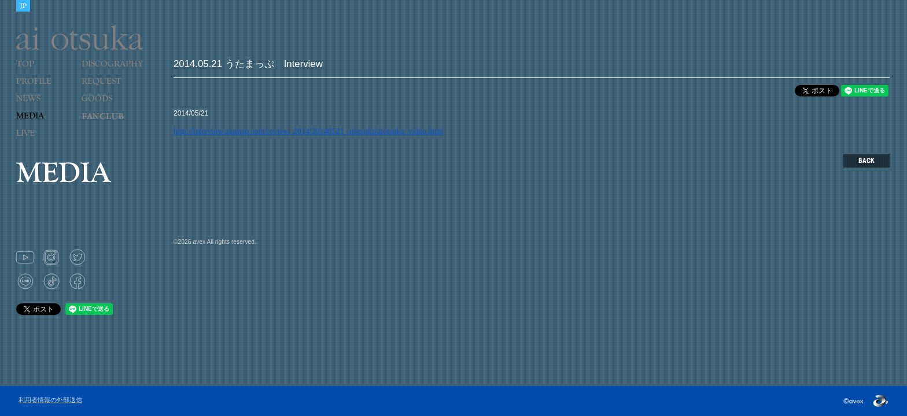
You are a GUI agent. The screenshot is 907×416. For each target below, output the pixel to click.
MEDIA (44, 123)
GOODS (109, 105)
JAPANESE (23, 6)
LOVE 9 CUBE (109, 123)
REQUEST (109, 88)
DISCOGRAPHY (112, 71)
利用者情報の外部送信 (50, 399)
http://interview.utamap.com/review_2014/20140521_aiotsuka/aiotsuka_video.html (308, 131)
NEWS (44, 105)
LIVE (44, 140)
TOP (44, 71)
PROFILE (39, 88)
